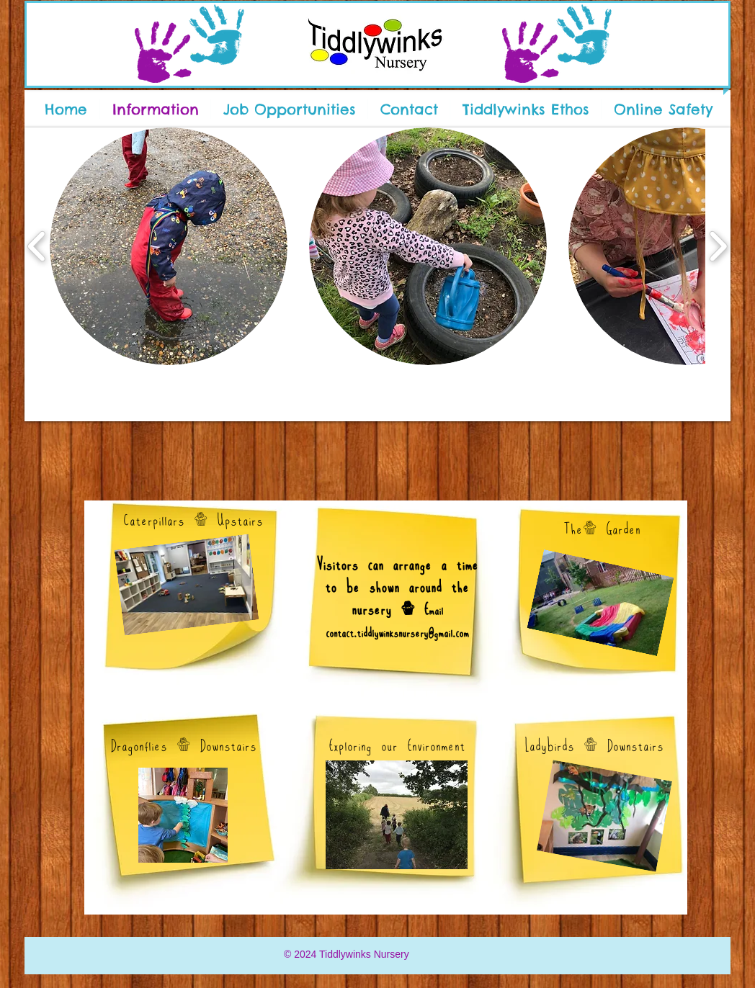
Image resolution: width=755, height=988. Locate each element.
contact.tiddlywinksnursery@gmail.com (397, 632)
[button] (168, 246)
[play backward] (37, 246)
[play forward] (718, 246)
